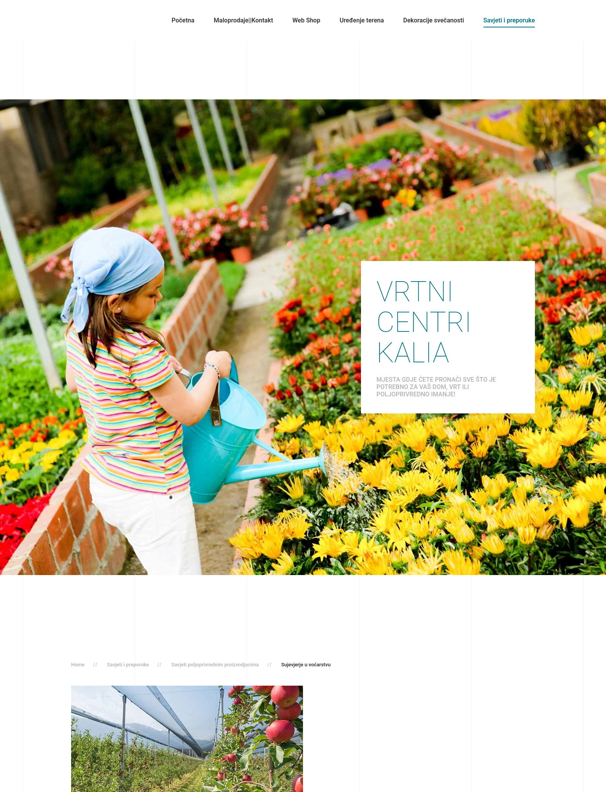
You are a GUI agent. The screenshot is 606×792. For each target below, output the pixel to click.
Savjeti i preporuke (509, 20)
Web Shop (306, 20)
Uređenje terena (362, 20)
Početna (183, 20)
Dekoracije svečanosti (433, 20)
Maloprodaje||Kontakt (243, 20)
